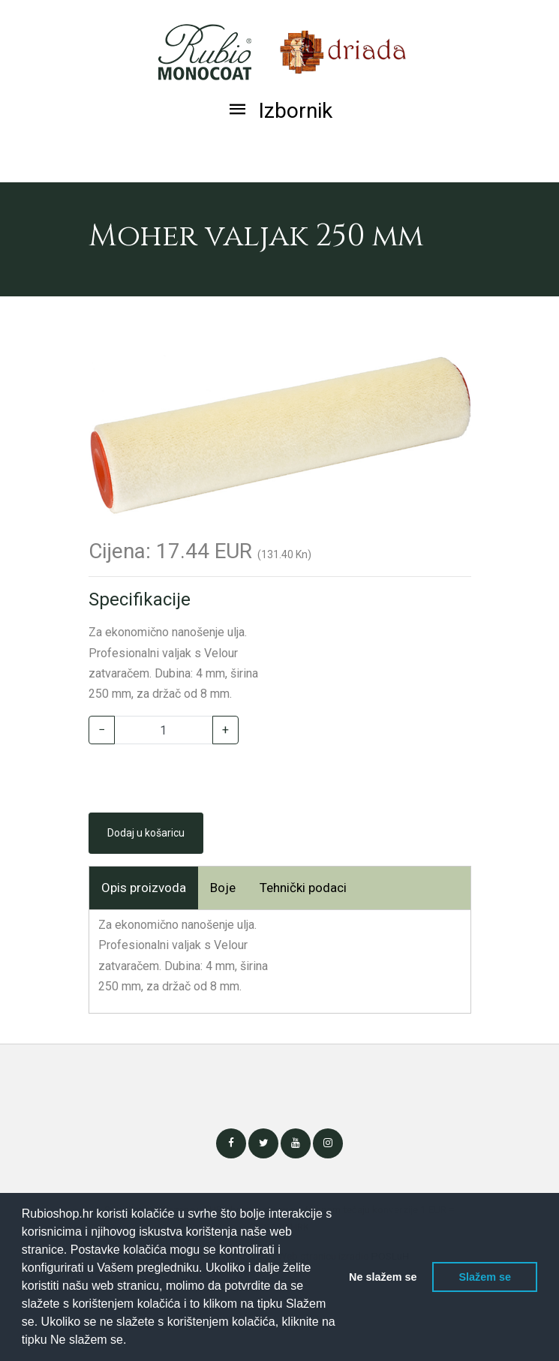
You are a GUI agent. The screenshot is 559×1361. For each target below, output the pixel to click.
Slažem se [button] (484, 1277)
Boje (223, 887)
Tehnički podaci (303, 887)
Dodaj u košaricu (146, 833)
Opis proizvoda (143, 887)
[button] (132, 1341)
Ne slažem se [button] (382, 1277)
